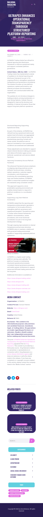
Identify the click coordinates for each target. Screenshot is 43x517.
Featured (13, 467)
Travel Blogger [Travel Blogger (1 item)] (14, 496)
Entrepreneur (14, 463)
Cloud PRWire (13, 50)
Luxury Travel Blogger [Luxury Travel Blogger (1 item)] (16, 493)
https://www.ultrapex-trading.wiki (18, 285)
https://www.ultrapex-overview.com (18, 288)
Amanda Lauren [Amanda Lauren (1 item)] (14, 490)
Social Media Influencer (18, 471)
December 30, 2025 (13, 54)
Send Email (15, 311)
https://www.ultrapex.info (15, 282)
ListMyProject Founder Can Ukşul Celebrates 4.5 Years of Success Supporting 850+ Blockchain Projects (21, 407)
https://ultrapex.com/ (21, 308)
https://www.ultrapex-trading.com (18, 292)
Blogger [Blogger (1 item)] (24, 490)
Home (14, 37)
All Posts (21, 37)
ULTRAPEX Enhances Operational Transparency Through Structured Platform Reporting (21, 342)
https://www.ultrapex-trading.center (19, 278)
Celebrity (13, 455)
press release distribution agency (18, 354)
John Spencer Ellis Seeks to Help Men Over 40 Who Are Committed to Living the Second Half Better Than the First (21, 429)
